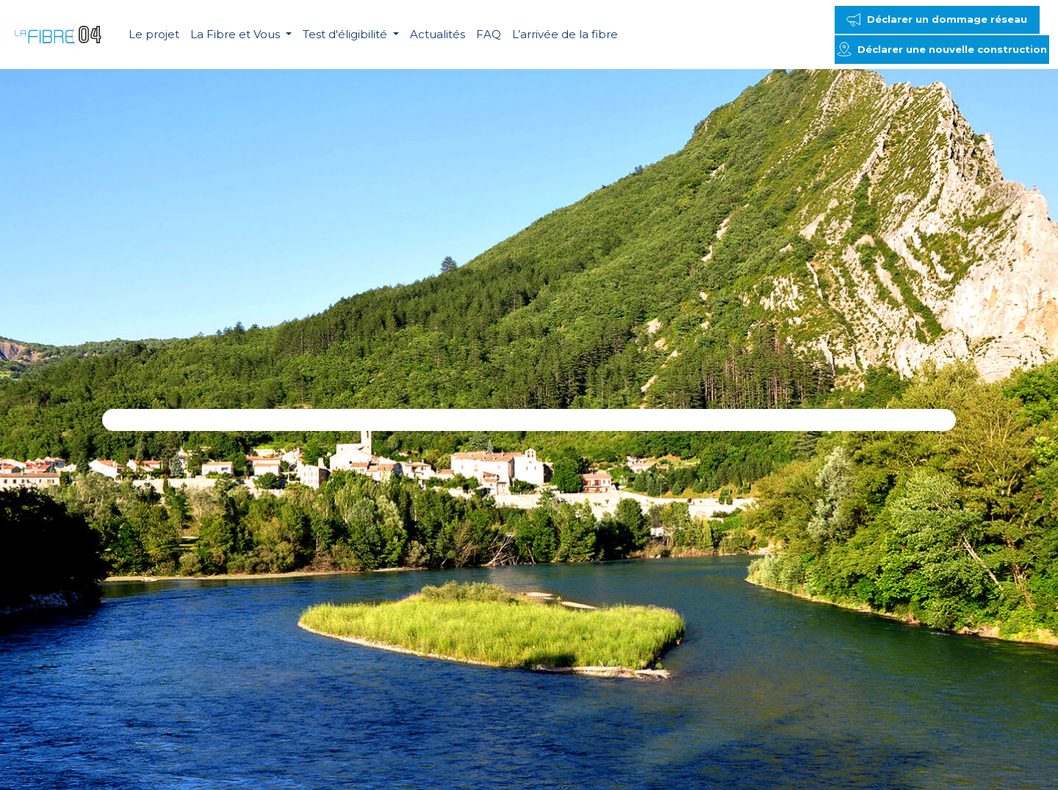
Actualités (437, 34)
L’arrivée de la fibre (565, 34)
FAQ (488, 34)
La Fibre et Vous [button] (236, 34)
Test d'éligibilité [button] (346, 34)
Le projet (154, 34)
